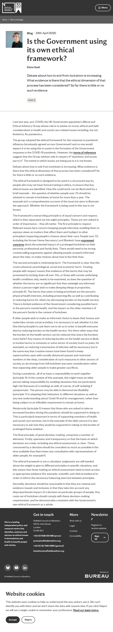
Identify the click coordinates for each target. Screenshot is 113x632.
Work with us (76, 520)
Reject (28, 619)
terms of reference (84, 152)
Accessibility (75, 535)
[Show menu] (103, 7)
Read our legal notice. (86, 610)
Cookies (73, 530)
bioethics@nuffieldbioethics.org (48, 550)
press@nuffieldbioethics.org (47, 540)
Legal (72, 525)
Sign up (99, 537)
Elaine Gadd (33, 67)
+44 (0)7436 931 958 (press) (47, 535)
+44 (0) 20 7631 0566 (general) (48, 545)
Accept (13, 619)
